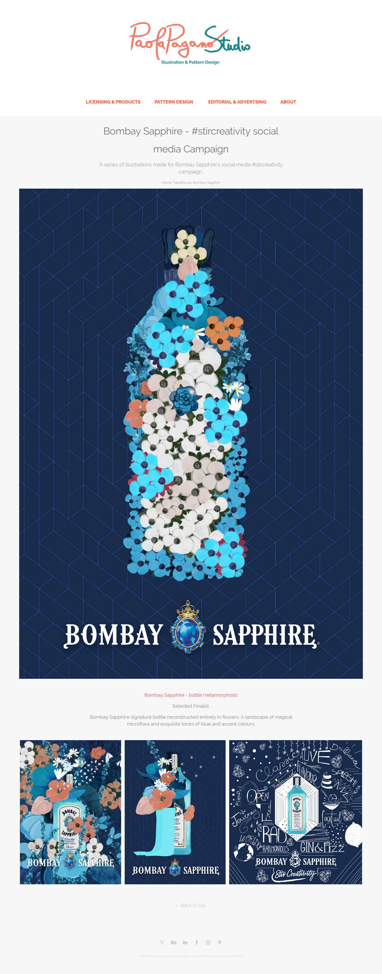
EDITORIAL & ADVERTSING (237, 102)
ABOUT (288, 102)
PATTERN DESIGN (174, 102)
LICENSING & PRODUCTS (113, 102)
